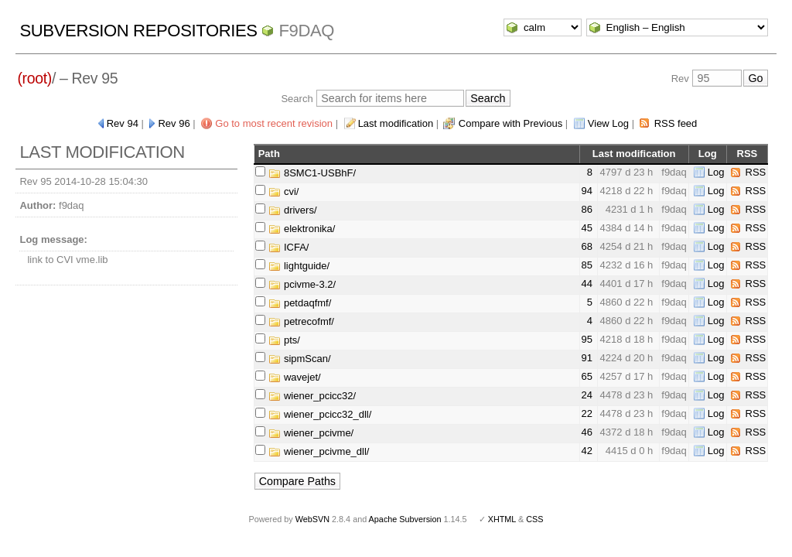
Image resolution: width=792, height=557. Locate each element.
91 (587, 358)
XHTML (502, 519)
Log (716, 172)
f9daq (306, 30)
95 (587, 339)
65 (587, 376)
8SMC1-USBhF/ (312, 173)
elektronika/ (301, 228)
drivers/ (292, 210)
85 (587, 265)
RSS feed (676, 123)
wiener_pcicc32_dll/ (319, 414)
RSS (756, 172)
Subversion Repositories (138, 30)
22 (587, 413)
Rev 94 (122, 123)
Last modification (396, 123)
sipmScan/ (299, 358)
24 (587, 395)
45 (587, 228)
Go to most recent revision (274, 123)
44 (587, 283)
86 (587, 209)
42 (587, 450)
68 (587, 246)
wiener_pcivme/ (310, 433)
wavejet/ (294, 377)
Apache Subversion (405, 519)
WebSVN (312, 519)
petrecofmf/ (301, 321)
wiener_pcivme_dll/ (318, 451)
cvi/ (283, 191)
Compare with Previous (510, 123)
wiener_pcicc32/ (312, 396)
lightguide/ (298, 266)
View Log (608, 123)
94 (587, 190)
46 (587, 432)
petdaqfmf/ (299, 303)
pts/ (284, 340)
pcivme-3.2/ (302, 284)
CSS (534, 519)
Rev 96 (173, 123)
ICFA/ (288, 247)
